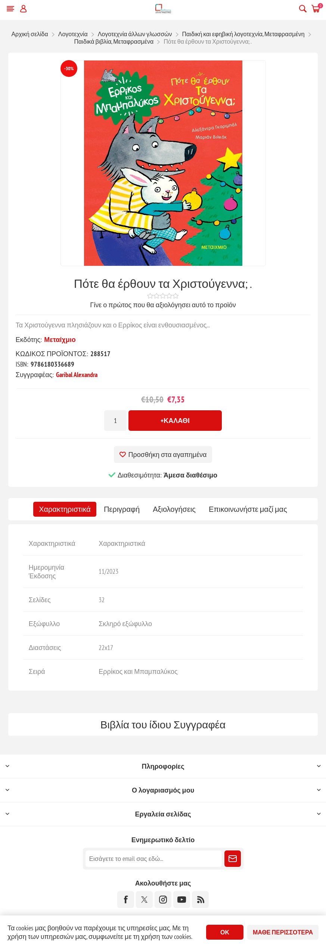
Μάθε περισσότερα (283, 932)
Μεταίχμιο (60, 339)
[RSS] (200, 899)
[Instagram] (163, 899)
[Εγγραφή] (154, 858)
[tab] (64, 509)
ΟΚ (224, 932)
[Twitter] (144, 899)
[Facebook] (125, 899)
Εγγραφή (232, 858)
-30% (69, 68)
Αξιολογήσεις (174, 509)
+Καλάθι (175, 420)
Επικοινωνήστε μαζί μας (248, 509)
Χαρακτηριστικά (65, 509)
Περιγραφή (122, 509)
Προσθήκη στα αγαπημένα (167, 454)
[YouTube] (181, 899)
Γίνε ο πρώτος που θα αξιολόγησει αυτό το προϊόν (163, 305)
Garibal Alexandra (76, 374)
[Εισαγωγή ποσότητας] (115, 420)
